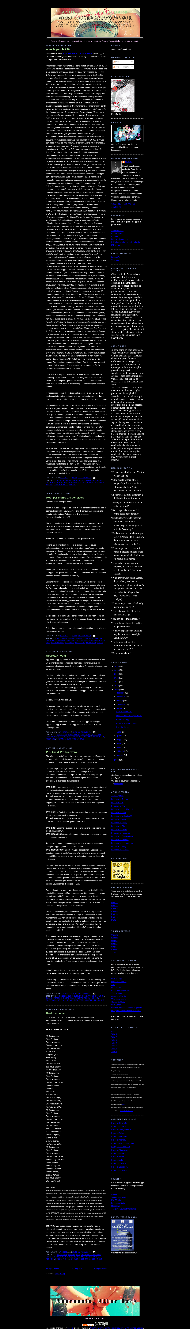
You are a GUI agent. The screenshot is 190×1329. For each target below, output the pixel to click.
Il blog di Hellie (117, 1153)
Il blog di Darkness (119, 1170)
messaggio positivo (62, 1257)
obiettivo (50, 1000)
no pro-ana (88, 482)
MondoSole (116, 987)
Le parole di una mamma (122, 843)
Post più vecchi (100, 1268)
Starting (114, 935)
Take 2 (114, 1037)
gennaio (120, 755)
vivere (100, 643)
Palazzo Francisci (118, 982)
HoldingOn (115, 1206)
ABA (113, 985)
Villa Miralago (117, 993)
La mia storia (116, 233)
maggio (120, 739)
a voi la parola (64, 480)
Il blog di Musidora (119, 1136)
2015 (116, 666)
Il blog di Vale (117, 1160)
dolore (71, 640)
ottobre (120, 700)
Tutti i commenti (121, 67)
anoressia (78, 480)
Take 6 (114, 1049)
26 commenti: (84, 636)
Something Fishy (118, 1197)
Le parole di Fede (118, 819)
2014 (116, 670)
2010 (116, 685)
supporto (91, 643)
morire (94, 640)
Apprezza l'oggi (56, 655)
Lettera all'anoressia (120, 239)
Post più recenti (52, 1268)
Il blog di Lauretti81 (119, 1167)
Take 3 (114, 1040)
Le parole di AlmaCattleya (122, 836)
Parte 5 (114, 914)
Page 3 (114, 946)
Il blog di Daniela (118, 1126)
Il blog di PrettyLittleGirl (121, 1130)
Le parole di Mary (118, 806)
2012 (116, 678)
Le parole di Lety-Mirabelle (122, 809)
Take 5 (114, 1046)
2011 (116, 682)
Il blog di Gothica (118, 1163)
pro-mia (69, 1000)
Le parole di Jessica (119, 799)
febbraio (120, 751)
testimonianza (61, 484)
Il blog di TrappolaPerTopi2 (122, 1143)
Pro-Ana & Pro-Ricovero (61, 752)
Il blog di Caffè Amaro (120, 1146)
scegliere (80, 643)
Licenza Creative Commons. (126, 1111)
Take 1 (114, 1034)
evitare (79, 640)
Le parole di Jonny (119, 823)
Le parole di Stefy (118, 846)
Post (116, 62)
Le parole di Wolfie (119, 829)
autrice (124, 1104)
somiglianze (90, 1000)
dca (58, 482)
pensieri (50, 1259)
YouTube (115, 260)
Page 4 (114, 949)
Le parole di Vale (118, 812)
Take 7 (114, 1051)
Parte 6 (114, 917)
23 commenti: (84, 1252)
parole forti (92, 1257)
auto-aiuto (86, 735)
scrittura (86, 1259)
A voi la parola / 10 (58, 49)
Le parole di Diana (119, 826)
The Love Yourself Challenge (123, 1209)
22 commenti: (84, 477)
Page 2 (114, 943)
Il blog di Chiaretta (119, 1123)
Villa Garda (116, 1005)
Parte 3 (114, 908)
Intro (113, 1031)
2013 (116, 674)
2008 (116, 760)
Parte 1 (114, 902)
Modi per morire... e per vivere (65, 497)
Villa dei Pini (116, 979)
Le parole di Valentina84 (121, 816)
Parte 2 (114, 905)
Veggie (128, 162)
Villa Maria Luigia (118, 999)
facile (87, 640)
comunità (99, 996)
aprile (119, 743)
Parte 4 (114, 911)
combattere (98, 480)
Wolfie (72, 484)
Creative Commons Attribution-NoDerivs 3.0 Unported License (116, 1328)
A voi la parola (117, 796)
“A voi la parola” (85, 53)
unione (101, 1000)
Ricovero (115, 236)
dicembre (121, 693)
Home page (76, 1268)
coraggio (51, 482)
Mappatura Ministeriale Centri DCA (126, 1010)
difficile (98, 638)
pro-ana (60, 1000)
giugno (120, 736)
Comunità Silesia (118, 996)
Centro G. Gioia (118, 1002)
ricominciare (57, 643)
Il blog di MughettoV (119, 1150)
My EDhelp (116, 1200)
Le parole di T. (117, 802)
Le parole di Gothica (120, 850)
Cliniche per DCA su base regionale (126, 1008)
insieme (94, 998)
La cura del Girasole (120, 990)
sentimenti (97, 1259)
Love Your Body (118, 1203)
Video (113, 952)
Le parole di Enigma (120, 840)
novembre (121, 697)
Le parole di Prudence (120, 833)
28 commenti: (84, 993)
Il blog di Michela (118, 1140)
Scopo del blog (117, 230)
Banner (114, 938)
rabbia (66, 1259)
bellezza (96, 735)
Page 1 (114, 941)
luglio (119, 732)
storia (49, 484)
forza (87, 998)
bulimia (87, 480)
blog (70, 996)
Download (118, 784)
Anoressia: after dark (95, 12)
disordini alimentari (71, 482)
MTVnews (115, 245)
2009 (116, 689)
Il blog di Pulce (117, 1133)
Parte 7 (114, 920)
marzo (120, 747)
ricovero (99, 482)
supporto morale (75, 739)
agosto (120, 708)
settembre (121, 704)
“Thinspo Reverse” (70, 53)
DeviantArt (115, 257)
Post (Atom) (60, 1274)
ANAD (114, 1194)
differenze (56, 998)
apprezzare (74, 735)
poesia (58, 1259)
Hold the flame (55, 1013)
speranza (61, 739)
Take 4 (114, 1043)
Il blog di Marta (117, 1157)
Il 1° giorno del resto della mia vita (125, 242)
